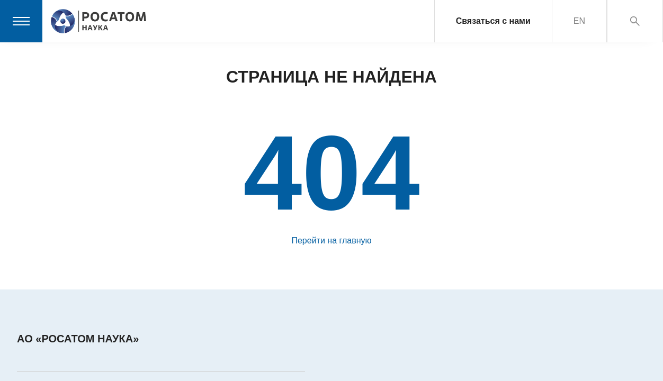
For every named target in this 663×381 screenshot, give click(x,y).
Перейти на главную (331, 240)
